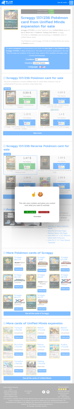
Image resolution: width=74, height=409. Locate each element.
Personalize (37, 216)
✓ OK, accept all (30, 212)
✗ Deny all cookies (44, 212)
